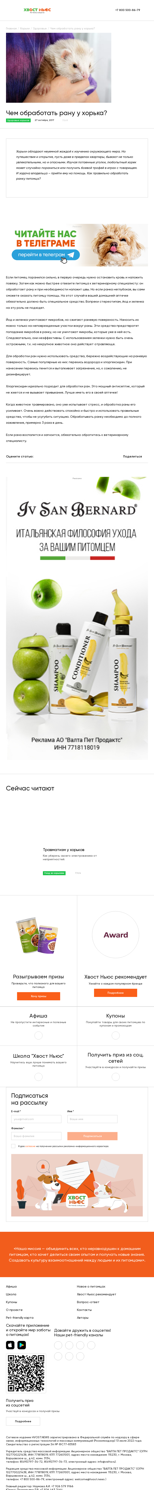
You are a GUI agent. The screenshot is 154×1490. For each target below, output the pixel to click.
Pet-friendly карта (19, 1318)
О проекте (14, 1310)
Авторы (82, 1318)
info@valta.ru (106, 1461)
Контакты (84, 1310)
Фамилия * (17, 1128)
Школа (11, 1294)
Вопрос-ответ (88, 1302)
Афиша (11, 1287)
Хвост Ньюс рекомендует (96, 1294)
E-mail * (16, 1111)
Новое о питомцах (91, 1287)
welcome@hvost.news (90, 1479)
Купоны (11, 1302)
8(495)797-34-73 (55, 1461)
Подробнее (115, 993)
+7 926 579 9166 (62, 1486)
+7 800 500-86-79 (127, 10)
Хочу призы (38, 996)
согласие (30, 1146)
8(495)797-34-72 (31, 1461)
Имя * (70, 1111)
